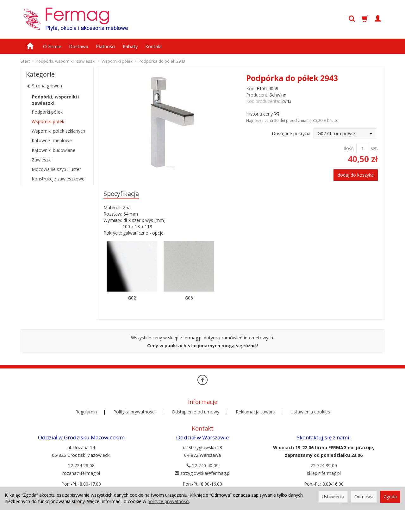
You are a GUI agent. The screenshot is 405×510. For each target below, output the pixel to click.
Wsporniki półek (48, 121)
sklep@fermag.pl (324, 473)
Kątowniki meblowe (52, 140)
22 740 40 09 (202, 465)
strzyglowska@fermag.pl (202, 473)
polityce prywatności (168, 501)
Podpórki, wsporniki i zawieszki (55, 100)
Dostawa (78, 46)
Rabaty (130, 46)
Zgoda (390, 497)
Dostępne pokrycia (291, 133)
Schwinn (278, 95)
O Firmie (52, 46)
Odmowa (363, 497)
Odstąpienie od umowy (195, 412)
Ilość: (349, 148)
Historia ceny (262, 114)
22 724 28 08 (81, 465)
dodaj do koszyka (356, 175)
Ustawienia (333, 497)
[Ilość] (362, 148)
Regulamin (86, 412)
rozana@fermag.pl (81, 473)
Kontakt (153, 46)
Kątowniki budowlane (53, 150)
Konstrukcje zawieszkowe (58, 179)
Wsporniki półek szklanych (58, 131)
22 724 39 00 (323, 465)
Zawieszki (42, 160)
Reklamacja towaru (255, 412)
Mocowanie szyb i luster (56, 169)
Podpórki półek (47, 112)
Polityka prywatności (134, 412)
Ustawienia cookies (310, 412)
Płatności (105, 46)
